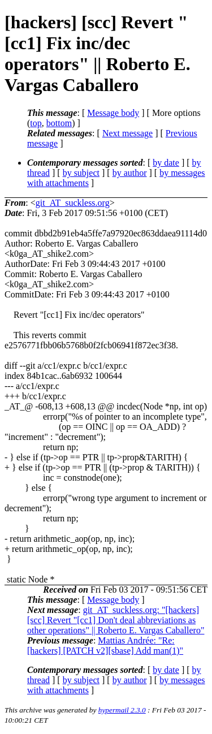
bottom (59, 123)
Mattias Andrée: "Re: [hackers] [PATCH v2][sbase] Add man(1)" (105, 645)
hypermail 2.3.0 (122, 710)
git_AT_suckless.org (73, 203)
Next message (127, 133)
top (35, 123)
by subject (81, 173)
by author (130, 173)
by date (166, 162)
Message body (113, 113)
